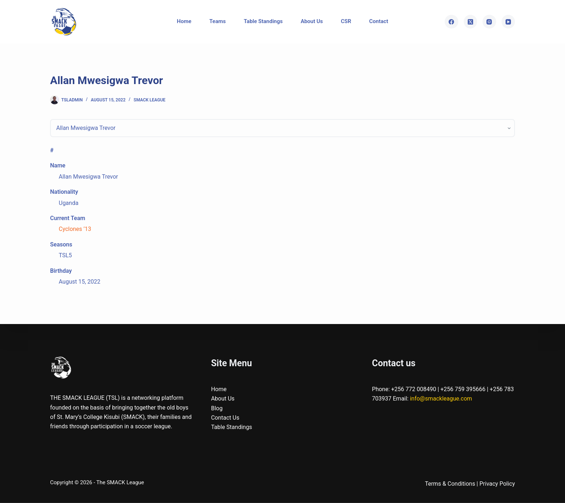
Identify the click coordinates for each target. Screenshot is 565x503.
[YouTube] (508, 22)
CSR (346, 21)
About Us (312, 21)
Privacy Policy (497, 483)
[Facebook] (451, 22)
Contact (378, 21)
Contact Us (225, 417)
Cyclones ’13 (75, 229)
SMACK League (149, 99)
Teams (217, 21)
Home (184, 21)
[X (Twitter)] (470, 22)
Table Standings (263, 21)
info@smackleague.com (441, 398)
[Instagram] (489, 22)
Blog (217, 407)
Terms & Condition (448, 483)
